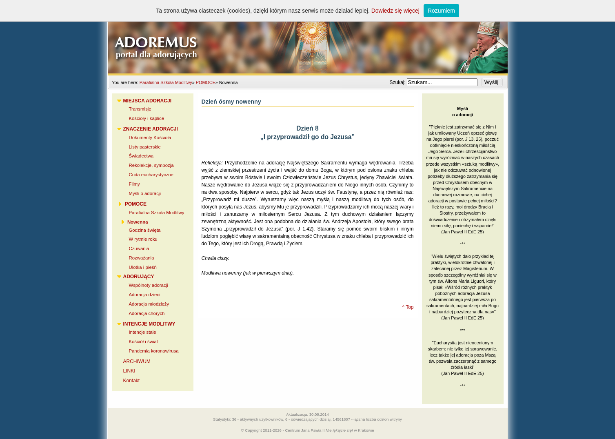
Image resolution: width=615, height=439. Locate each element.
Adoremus (308, 36)
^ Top (407, 307)
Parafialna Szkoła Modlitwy (166, 82)
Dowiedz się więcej (395, 10)
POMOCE (205, 82)
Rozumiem (441, 10)
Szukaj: (398, 82)
